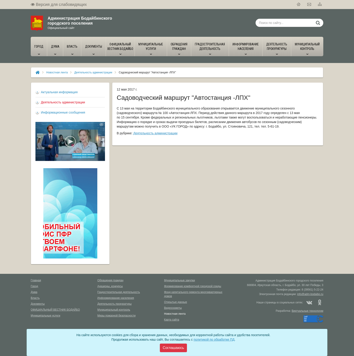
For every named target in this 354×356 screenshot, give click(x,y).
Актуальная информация (59, 92)
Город (34, 286)
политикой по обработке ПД (213, 339)
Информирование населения (115, 298)
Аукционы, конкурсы (110, 286)
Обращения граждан (110, 280)
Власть (35, 298)
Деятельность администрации (93, 72)
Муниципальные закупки (179, 280)
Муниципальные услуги (45, 315)
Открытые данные (175, 302)
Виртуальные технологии (307, 310)
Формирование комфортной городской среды (192, 286)
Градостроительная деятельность (118, 292)
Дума (34, 292)
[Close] (173, 348)
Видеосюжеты (173, 307)
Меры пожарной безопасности (116, 315)
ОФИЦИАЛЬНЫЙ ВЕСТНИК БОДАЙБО (55, 309)
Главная (36, 280)
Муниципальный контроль (113, 309)
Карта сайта (171, 319)
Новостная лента (57, 72)
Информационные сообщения (63, 112)
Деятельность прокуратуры (114, 303)
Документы (38, 303)
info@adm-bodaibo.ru (310, 294)
